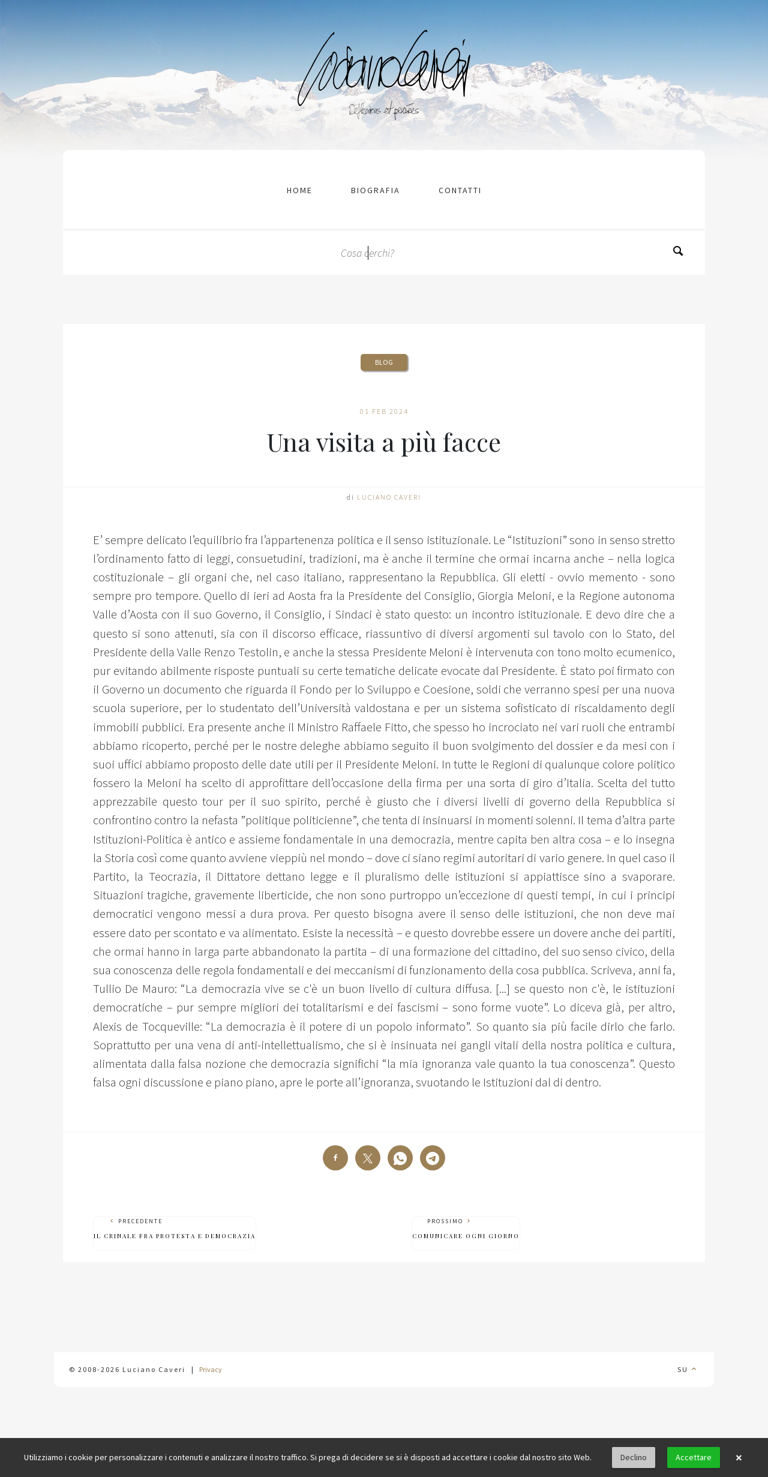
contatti (460, 190)
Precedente (175, 1229)
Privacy (210, 1369)
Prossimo (466, 1229)
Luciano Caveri (389, 497)
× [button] (739, 1458)
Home (300, 190)
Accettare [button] (694, 1457)
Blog (384, 362)
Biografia (375, 190)
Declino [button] (633, 1457)
